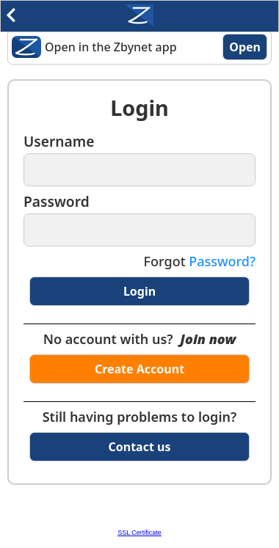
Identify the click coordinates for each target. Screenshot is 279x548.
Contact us (140, 447)
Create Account (139, 369)
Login (139, 291)
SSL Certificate (139, 532)
